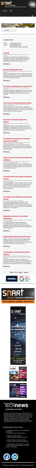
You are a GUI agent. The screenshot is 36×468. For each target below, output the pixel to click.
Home (5, 11)
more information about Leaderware (19, 46)
